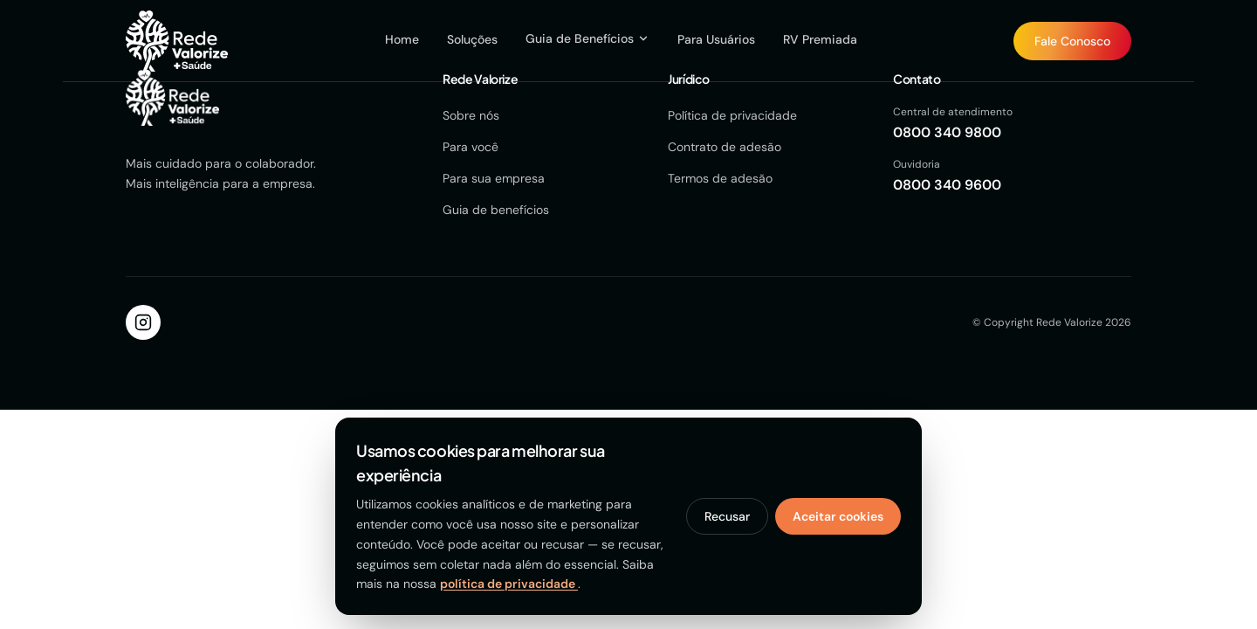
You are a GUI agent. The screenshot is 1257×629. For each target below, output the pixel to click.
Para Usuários (716, 39)
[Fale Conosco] (1072, 41)
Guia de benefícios (496, 210)
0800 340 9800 (947, 132)
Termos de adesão (720, 178)
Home (402, 39)
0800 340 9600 (947, 185)
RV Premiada (820, 39)
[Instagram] (143, 322)
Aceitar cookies (838, 516)
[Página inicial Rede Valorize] (177, 41)
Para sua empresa (494, 178)
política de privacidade (509, 583)
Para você (470, 147)
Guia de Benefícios (587, 38)
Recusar (727, 516)
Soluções (472, 39)
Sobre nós (471, 115)
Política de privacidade (732, 115)
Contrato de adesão (724, 147)
